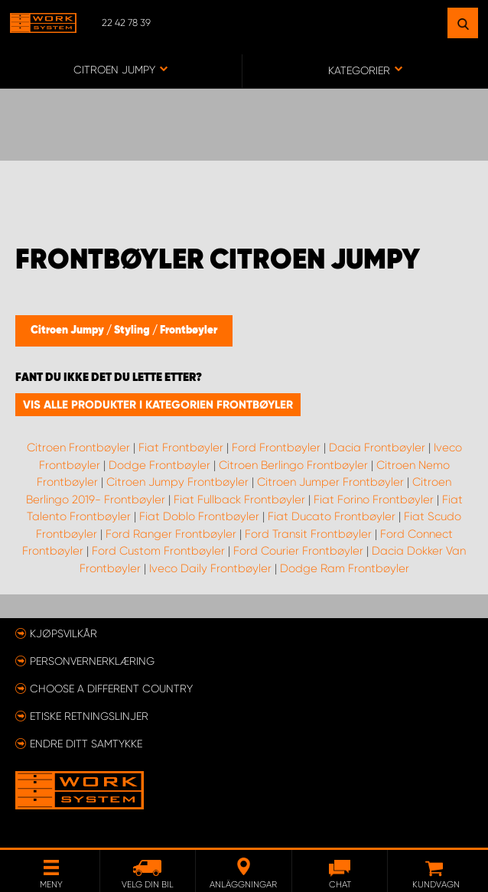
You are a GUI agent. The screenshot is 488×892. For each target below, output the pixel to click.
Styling (133, 330)
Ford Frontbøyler (276, 447)
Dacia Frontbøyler (377, 447)
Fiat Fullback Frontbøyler (239, 499)
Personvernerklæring (92, 661)
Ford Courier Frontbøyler (298, 551)
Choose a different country (111, 688)
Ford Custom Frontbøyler (158, 551)
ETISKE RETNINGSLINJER (89, 716)
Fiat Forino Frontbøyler (374, 499)
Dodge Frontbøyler (159, 465)
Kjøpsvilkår (63, 633)
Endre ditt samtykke (86, 743)
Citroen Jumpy (68, 330)
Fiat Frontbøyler (180, 447)
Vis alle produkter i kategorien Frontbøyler (158, 405)
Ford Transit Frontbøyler (308, 534)
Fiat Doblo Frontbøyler (199, 516)
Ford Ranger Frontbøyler (171, 534)
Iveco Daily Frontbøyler (210, 568)
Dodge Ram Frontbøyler (344, 568)
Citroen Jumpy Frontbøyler (177, 482)
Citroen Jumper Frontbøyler (330, 482)
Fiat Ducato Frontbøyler (331, 516)
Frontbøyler (188, 330)
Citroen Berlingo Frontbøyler (293, 465)
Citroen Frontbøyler (78, 447)
